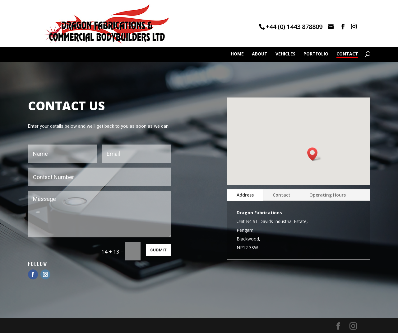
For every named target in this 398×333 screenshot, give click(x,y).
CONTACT (347, 54)
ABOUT (259, 54)
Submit (158, 250)
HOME (237, 54)
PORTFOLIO (315, 54)
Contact (281, 195)
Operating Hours (327, 195)
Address (245, 195)
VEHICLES (285, 54)
